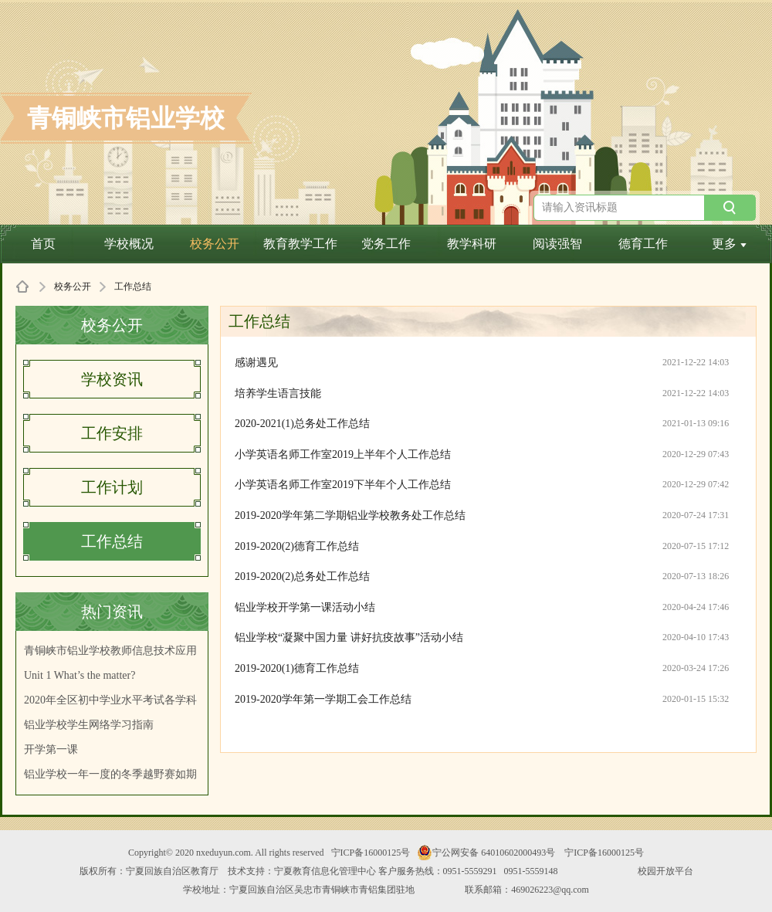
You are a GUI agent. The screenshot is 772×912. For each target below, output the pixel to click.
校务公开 (214, 243)
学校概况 (129, 243)
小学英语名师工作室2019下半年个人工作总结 (343, 484)
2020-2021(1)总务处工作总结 (302, 423)
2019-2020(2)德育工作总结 (297, 546)
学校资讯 (112, 379)
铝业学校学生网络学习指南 (89, 725)
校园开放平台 (665, 871)
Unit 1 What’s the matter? (79, 675)
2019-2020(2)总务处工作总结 (302, 576)
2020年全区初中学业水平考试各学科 (110, 700)
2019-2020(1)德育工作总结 (297, 668)
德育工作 (643, 243)
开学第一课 (51, 749)
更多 (729, 243)
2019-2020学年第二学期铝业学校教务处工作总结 (350, 515)
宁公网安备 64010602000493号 (486, 852)
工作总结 (112, 541)
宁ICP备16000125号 (371, 852)
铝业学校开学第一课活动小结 (305, 607)
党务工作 (386, 243)
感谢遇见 (256, 362)
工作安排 (112, 433)
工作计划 (112, 487)
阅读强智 (557, 243)
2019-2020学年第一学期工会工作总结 (323, 699)
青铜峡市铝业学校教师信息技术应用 (110, 650)
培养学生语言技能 (278, 393)
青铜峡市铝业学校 (126, 118)
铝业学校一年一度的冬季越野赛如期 (110, 774)
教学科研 (471, 243)
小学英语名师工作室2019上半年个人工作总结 (343, 454)
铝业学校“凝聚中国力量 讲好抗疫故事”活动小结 (349, 637)
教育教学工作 (300, 243)
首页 (43, 243)
